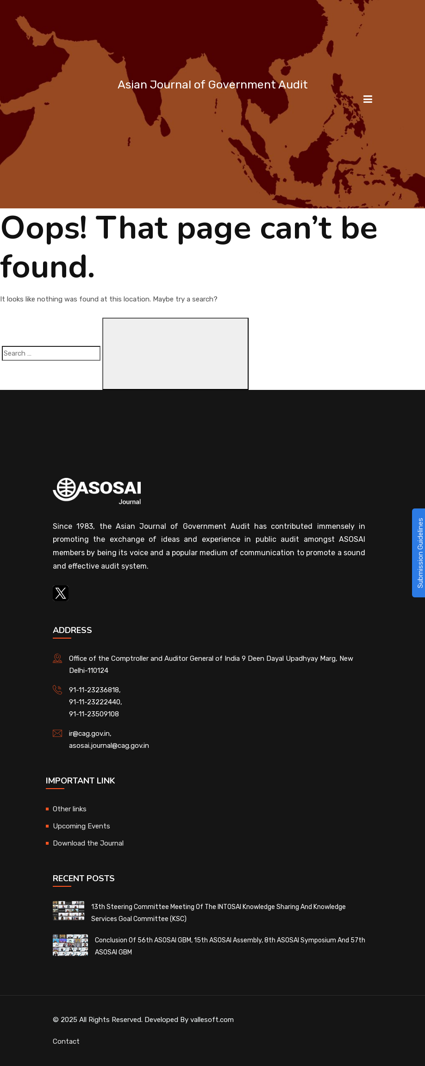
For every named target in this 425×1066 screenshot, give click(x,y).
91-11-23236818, (95, 690)
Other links (70, 809)
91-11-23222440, (95, 702)
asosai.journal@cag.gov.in (109, 745)
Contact (66, 1041)
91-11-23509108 (94, 714)
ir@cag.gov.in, (90, 733)
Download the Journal (88, 843)
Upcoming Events (81, 826)
